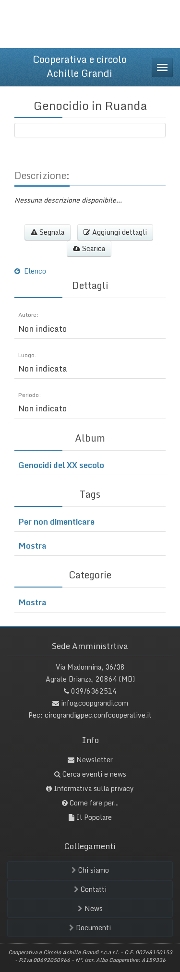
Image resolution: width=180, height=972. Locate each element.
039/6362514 (94, 690)
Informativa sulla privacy (94, 788)
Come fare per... (94, 802)
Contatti (90, 889)
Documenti (90, 927)
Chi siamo (90, 870)
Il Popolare (94, 817)
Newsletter (94, 759)
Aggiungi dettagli (115, 232)
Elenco (30, 270)
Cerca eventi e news (94, 774)
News (90, 908)
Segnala (47, 232)
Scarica (89, 248)
